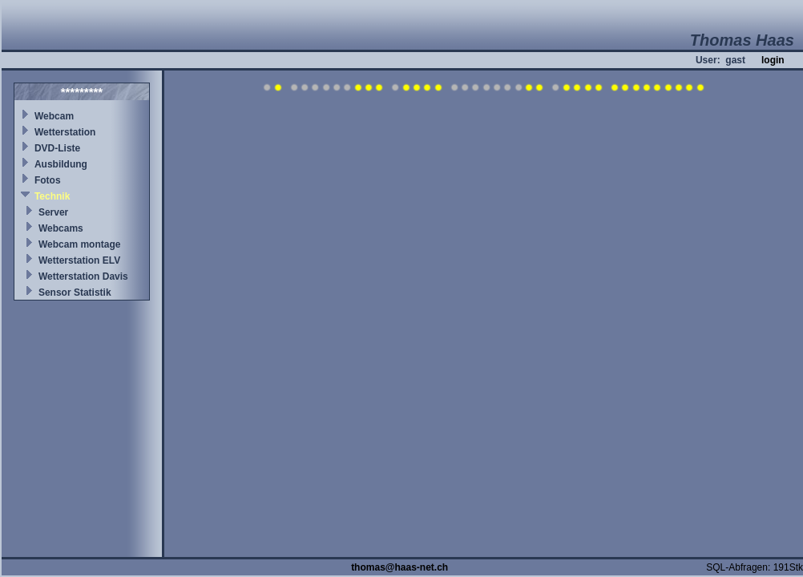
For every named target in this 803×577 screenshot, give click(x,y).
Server (53, 212)
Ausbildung (60, 164)
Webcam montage (79, 244)
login (773, 60)
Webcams (60, 228)
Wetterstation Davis (83, 276)
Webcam (54, 116)
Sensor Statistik (74, 292)
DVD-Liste (57, 148)
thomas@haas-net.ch (399, 567)
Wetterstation (64, 132)
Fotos (47, 180)
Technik (52, 196)
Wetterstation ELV (79, 260)
